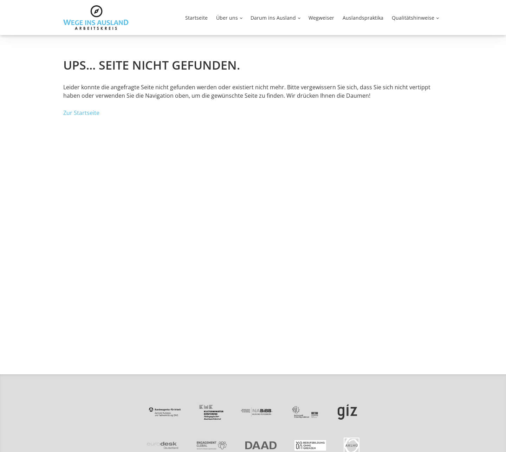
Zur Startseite (81, 113)
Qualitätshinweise (413, 17)
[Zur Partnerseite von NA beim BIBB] (257, 412)
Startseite (196, 17)
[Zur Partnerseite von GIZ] (347, 412)
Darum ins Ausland (273, 17)
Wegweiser (321, 17)
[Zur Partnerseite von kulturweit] (305, 412)
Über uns (227, 17)
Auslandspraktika (363, 17)
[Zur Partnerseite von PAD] (211, 412)
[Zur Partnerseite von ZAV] (165, 411)
